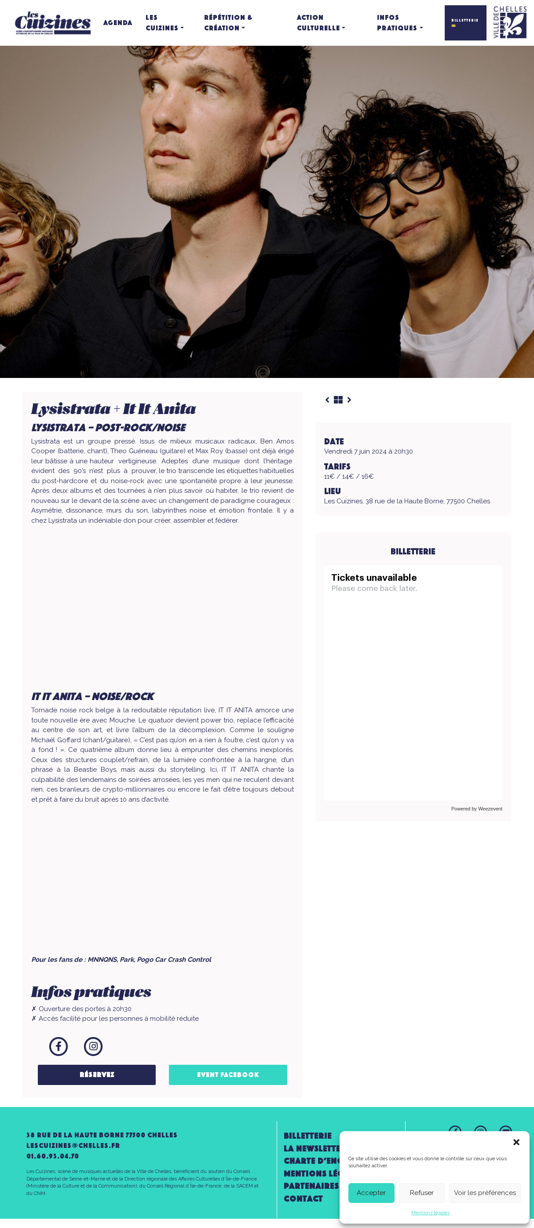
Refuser (422, 1193)
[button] (516, 1142)
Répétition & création (228, 22)
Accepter (371, 1193)
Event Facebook (228, 1074)
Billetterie (308, 1136)
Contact (303, 1199)
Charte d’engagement (333, 1161)
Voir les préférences (485, 1193)
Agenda (117, 22)
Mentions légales (430, 1213)
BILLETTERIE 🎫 (465, 23)
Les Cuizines (162, 22)
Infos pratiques (397, 22)
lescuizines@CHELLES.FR (73, 1145)
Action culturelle (318, 22)
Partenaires (311, 1186)
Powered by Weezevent (476, 808)
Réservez (97, 1074)
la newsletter (315, 1149)
